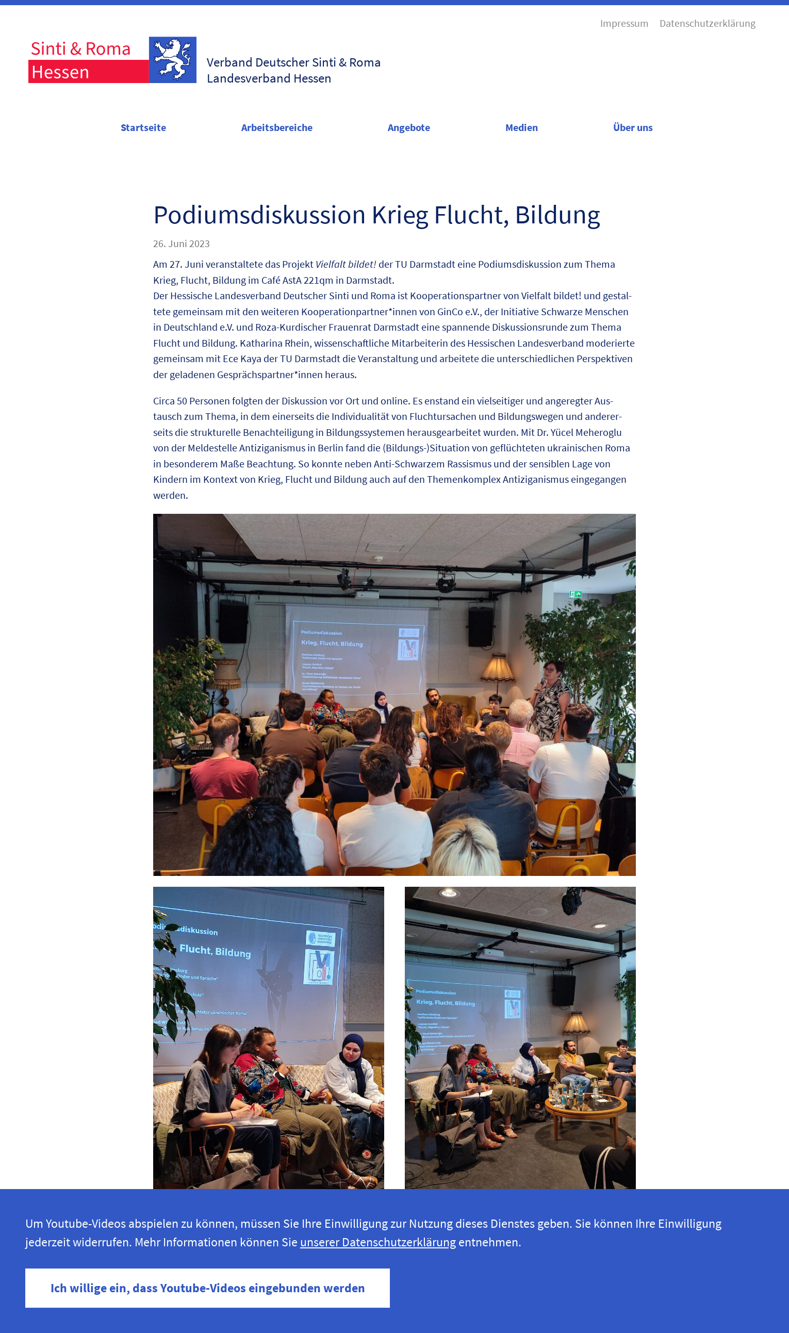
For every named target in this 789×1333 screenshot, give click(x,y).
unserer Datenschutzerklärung (378, 1242)
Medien (521, 127)
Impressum (624, 23)
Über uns (633, 127)
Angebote (409, 127)
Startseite (143, 127)
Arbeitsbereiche (277, 127)
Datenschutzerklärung (707, 23)
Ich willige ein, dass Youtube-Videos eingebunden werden (208, 1288)
